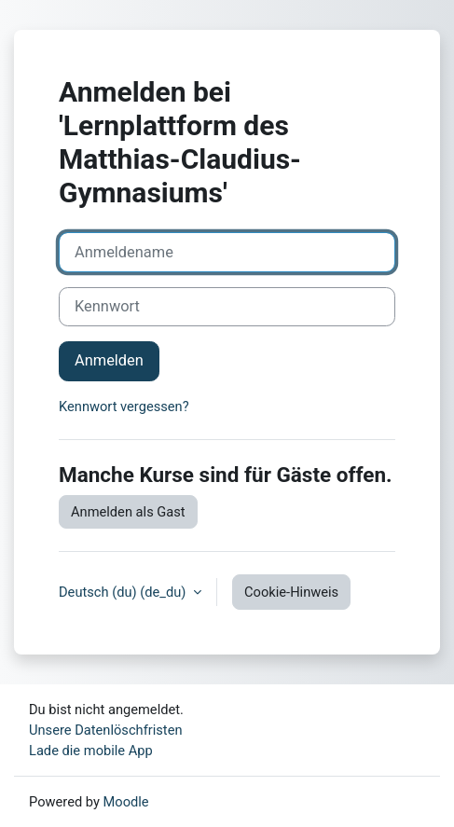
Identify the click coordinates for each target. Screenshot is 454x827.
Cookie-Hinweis (291, 592)
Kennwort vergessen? (124, 406)
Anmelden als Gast (128, 511)
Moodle (126, 801)
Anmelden (109, 360)
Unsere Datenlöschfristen (106, 730)
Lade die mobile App (91, 750)
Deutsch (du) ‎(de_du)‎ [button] (124, 592)
